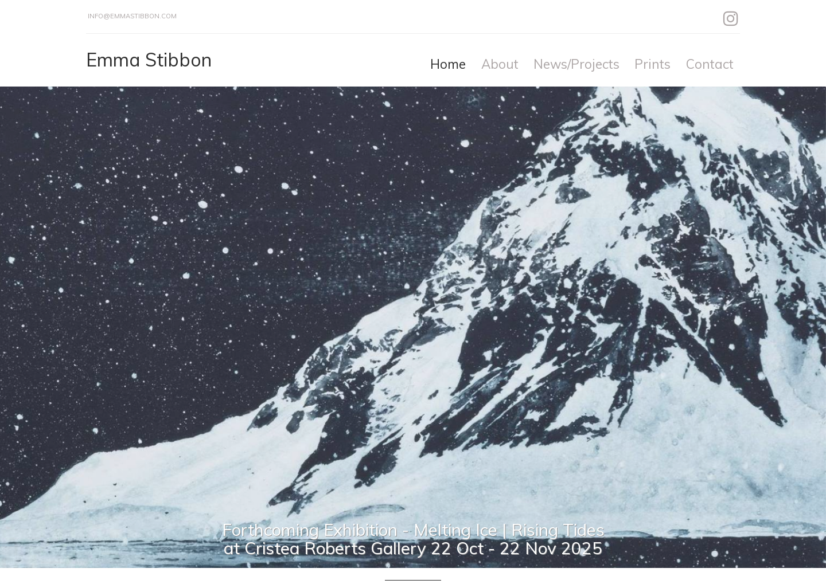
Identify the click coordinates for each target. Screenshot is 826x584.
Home (448, 64)
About (500, 64)
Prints (652, 64)
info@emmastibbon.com (132, 16)
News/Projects (576, 64)
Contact (710, 64)
